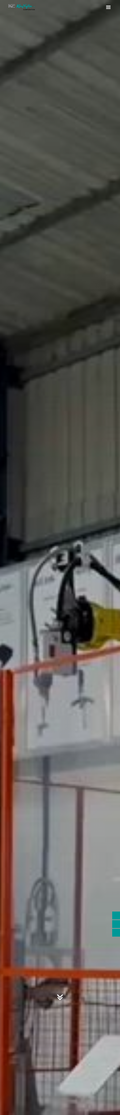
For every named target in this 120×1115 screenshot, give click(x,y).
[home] (22, 7)
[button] (108, 7)
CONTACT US (60, 536)
